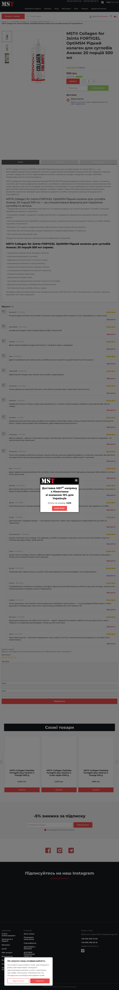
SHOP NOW (59, 508)
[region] (28, 971)
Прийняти (40, 981)
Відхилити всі (18, 981)
